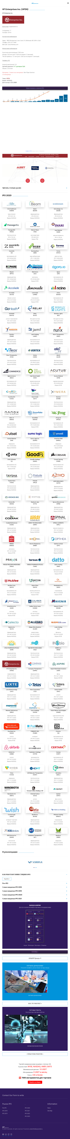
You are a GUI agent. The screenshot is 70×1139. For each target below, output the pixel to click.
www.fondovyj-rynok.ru (36, 1129)
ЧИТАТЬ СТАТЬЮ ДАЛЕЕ (11, 188)
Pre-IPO (4, 1108)
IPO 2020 (27, 1108)
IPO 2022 (27, 1113)
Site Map (49, 1111)
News (48, 1108)
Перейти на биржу (35, 1082)
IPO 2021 (27, 1111)
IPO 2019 (4, 1113)
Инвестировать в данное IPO (35, 88)
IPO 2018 (4, 1111)
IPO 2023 (27, 1116)
